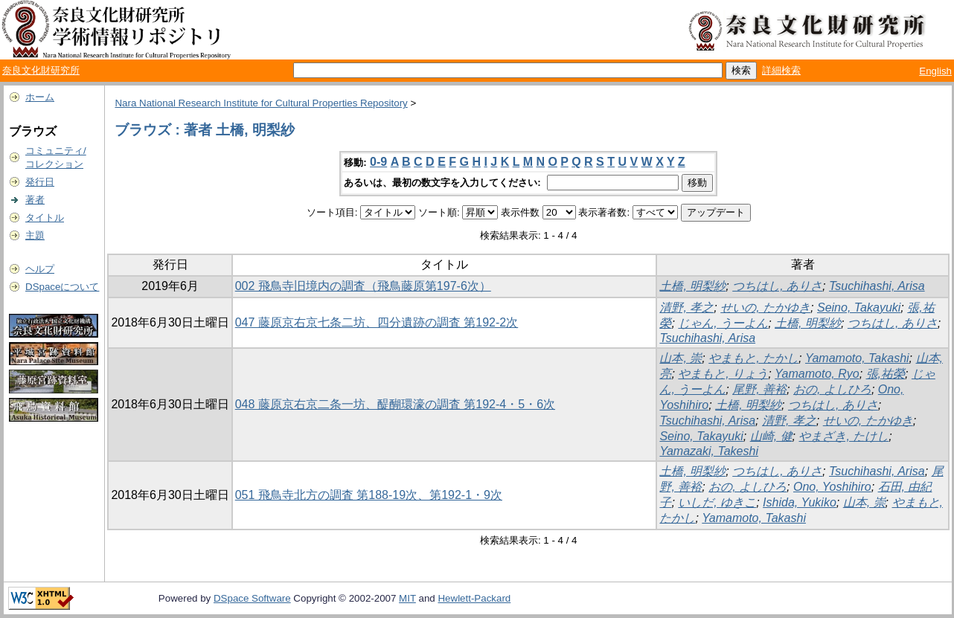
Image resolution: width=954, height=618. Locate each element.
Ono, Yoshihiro (832, 486)
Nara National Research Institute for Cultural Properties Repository (261, 103)
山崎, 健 (771, 436)
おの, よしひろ (832, 389)
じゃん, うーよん (723, 323)
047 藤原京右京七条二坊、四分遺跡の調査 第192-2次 (377, 322)
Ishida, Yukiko (799, 502)
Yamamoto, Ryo (817, 373)
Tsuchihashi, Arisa (877, 286)
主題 (35, 235)
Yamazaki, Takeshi (708, 451)
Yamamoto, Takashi (857, 358)
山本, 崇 (680, 358)
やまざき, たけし (843, 436)
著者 (35, 199)
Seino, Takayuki (858, 307)
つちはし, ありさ (777, 286)
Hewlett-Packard (474, 598)
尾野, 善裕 (759, 389)
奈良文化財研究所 (41, 70)
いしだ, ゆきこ (717, 502)
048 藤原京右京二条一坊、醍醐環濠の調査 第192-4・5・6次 (395, 404)
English (935, 71)
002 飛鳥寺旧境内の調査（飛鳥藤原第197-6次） (363, 286)
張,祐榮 (885, 373)
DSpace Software (252, 598)
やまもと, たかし (753, 358)
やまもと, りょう (723, 373)
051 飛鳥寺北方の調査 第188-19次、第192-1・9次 (368, 495)
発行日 (39, 181)
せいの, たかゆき (765, 307)
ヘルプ (39, 268)
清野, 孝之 (686, 307)
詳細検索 (781, 70)
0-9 (378, 161)
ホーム (39, 97)
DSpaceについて (62, 286)
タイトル (44, 217)
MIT (407, 598)
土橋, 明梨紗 (692, 286)
